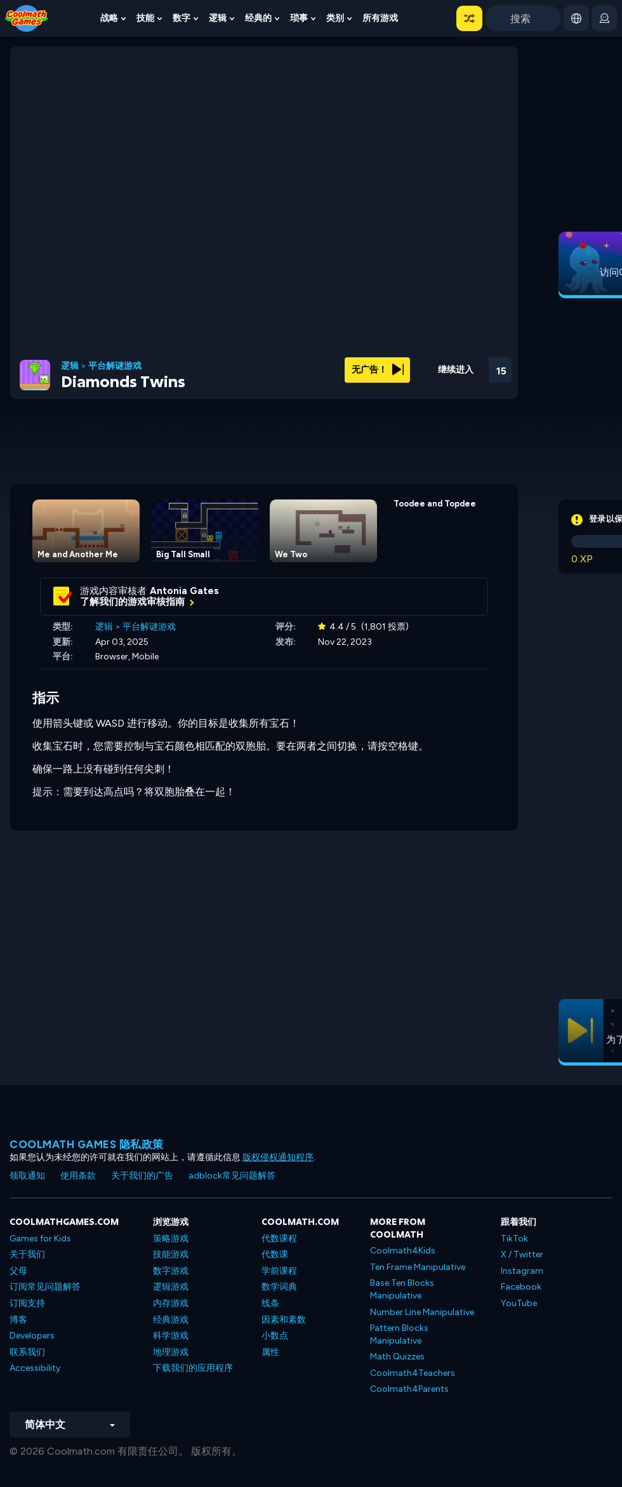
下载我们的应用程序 (193, 1368)
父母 (18, 1271)
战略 (109, 18)
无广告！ (378, 370)
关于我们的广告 (142, 1175)
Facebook (521, 1286)
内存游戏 (171, 1303)
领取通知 (27, 1175)
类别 (335, 18)
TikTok (514, 1238)
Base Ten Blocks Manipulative (402, 1289)
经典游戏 (171, 1319)
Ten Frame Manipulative (417, 1267)
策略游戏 (171, 1238)
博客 (18, 1319)
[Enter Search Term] (523, 18)
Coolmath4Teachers (412, 1373)
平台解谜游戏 (115, 366)
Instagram (522, 1271)
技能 (145, 18)
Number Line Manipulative (422, 1312)
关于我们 (27, 1254)
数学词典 (279, 1286)
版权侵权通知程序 (278, 1157)
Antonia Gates (184, 591)
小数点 (274, 1335)
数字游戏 (171, 1271)
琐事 (299, 18)
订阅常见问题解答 (45, 1286)
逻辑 (218, 18)
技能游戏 (171, 1254)
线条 (270, 1303)
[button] (469, 18)
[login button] (604, 18)
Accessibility (35, 1368)
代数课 (274, 1254)
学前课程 (279, 1271)
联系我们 (27, 1352)
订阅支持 (27, 1303)
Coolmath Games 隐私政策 (87, 1144)
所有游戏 (380, 18)
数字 (181, 18)
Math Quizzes (397, 1356)
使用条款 (78, 1175)
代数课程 (279, 1238)
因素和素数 (283, 1319)
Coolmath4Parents (409, 1389)
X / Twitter (522, 1254)
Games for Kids (40, 1238)
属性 (270, 1352)
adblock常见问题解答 (232, 1175)
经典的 (258, 18)
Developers (32, 1335)
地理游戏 (171, 1352)
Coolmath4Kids (402, 1250)
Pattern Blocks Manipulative (399, 1334)
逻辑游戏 (171, 1286)
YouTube (519, 1303)
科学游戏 (171, 1335)
